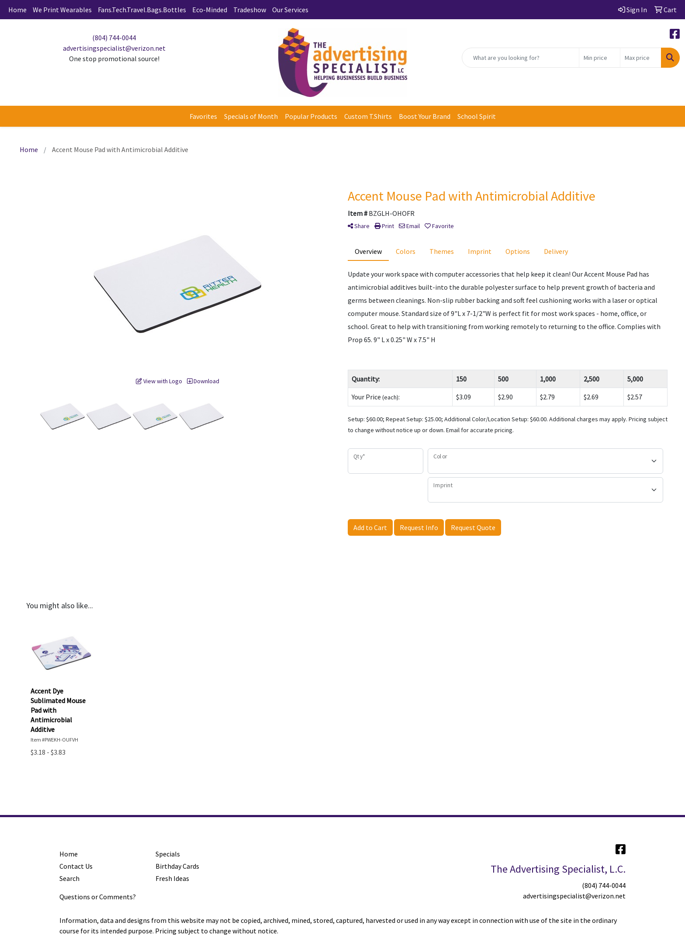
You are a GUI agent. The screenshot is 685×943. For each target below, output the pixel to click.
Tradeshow (249, 9)
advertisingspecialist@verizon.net (114, 48)
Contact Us (76, 866)
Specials (168, 853)
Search (69, 878)
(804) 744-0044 (114, 37)
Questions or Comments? (97, 896)
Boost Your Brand (424, 116)
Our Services (290, 9)
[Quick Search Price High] (640, 58)
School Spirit (476, 116)
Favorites (203, 116)
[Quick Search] (520, 58)
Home (17, 9)
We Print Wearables (62, 9)
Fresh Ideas (172, 878)
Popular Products (311, 116)
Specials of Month (251, 116)
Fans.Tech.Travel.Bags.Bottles (142, 9)
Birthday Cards (177, 866)
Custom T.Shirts (368, 116)
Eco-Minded (209, 9)
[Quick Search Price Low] (599, 58)
